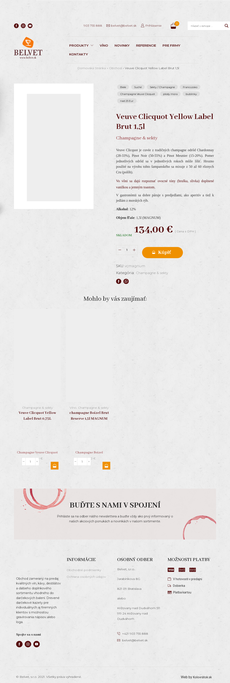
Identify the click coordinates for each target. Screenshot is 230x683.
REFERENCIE (146, 45)
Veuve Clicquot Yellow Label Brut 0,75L (37, 411)
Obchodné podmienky (84, 565)
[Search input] (206, 25)
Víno (73, 403)
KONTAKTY (78, 54)
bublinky (191, 94)
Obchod (115, 68)
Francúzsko (190, 87)
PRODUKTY (81, 45)
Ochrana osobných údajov (86, 572)
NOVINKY (122, 45)
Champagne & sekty (154, 268)
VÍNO (104, 45)
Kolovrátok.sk (201, 672)
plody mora (170, 94)
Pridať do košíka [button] (54, 461)
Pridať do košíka (173, 247)
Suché (138, 87)
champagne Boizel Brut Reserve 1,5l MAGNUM (89, 411)
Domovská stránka (91, 68)
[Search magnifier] (227, 25)
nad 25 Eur (126, 100)
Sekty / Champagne (162, 87)
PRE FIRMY (171, 45)
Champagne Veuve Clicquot (137, 94)
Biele (123, 87)
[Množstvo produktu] (127, 247)
